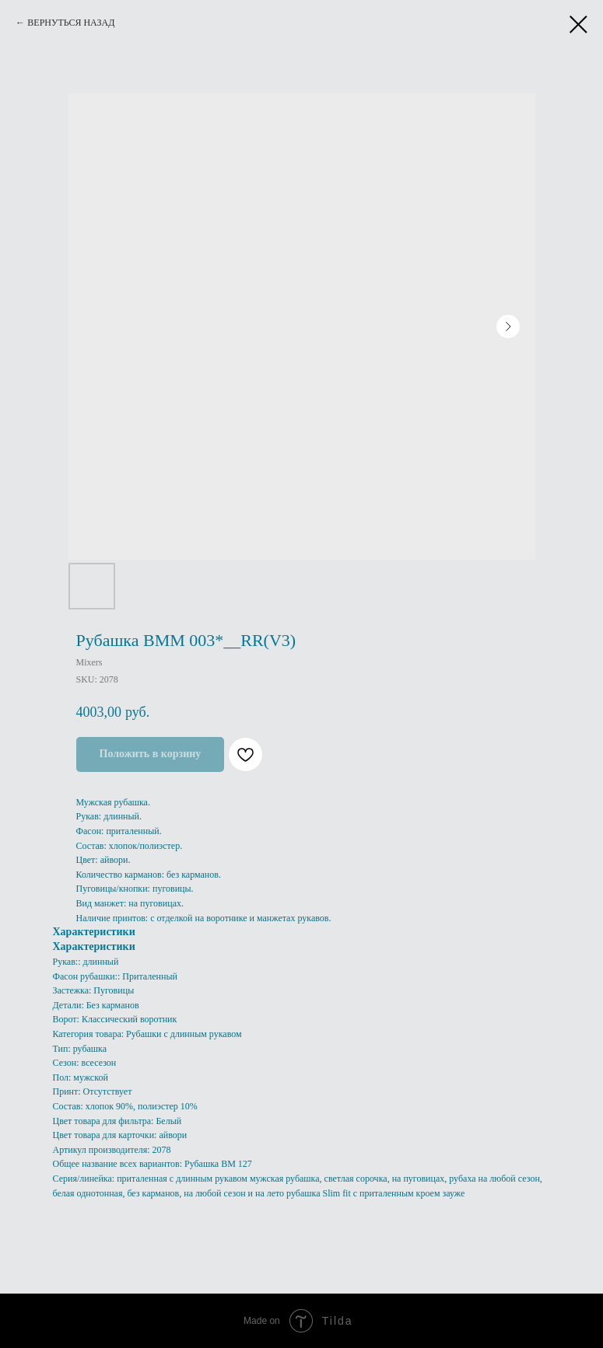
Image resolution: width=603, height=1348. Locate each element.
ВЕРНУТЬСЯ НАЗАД (70, 22)
